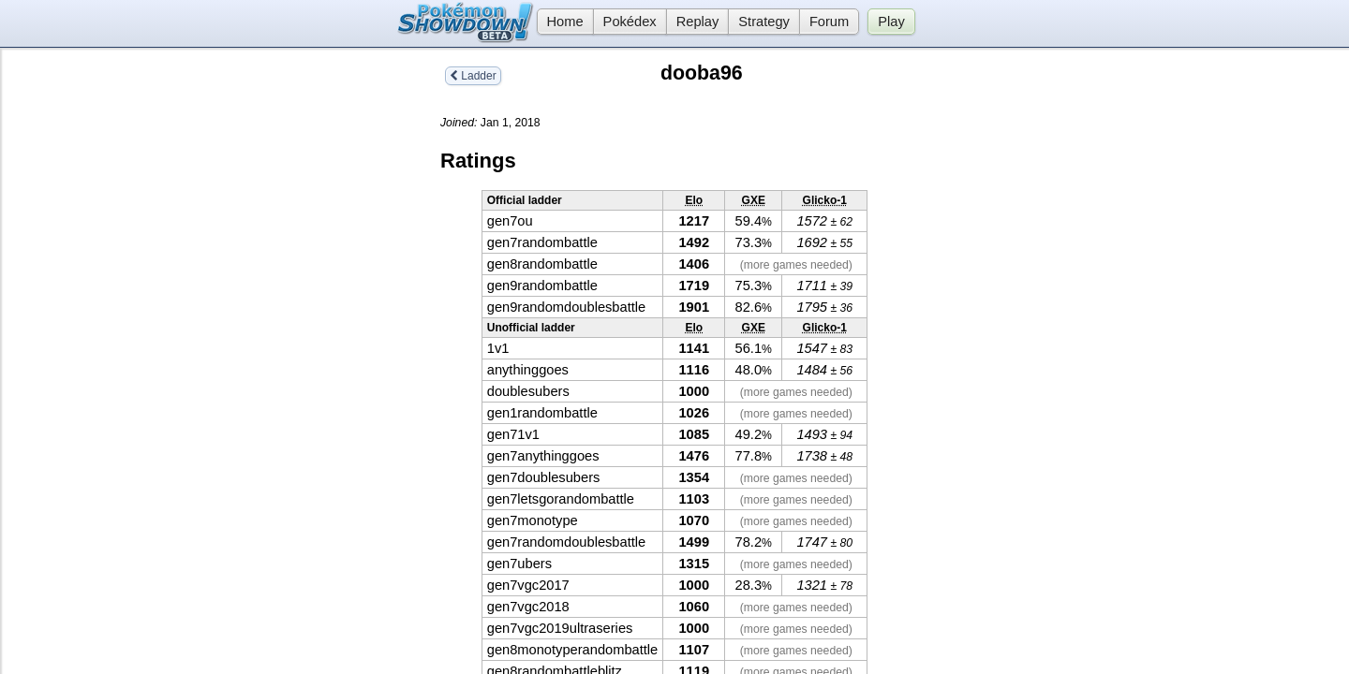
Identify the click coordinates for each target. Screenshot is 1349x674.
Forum (829, 21)
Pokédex (630, 21)
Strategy (764, 21)
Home (560, 21)
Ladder (473, 75)
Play (891, 21)
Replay (697, 21)
